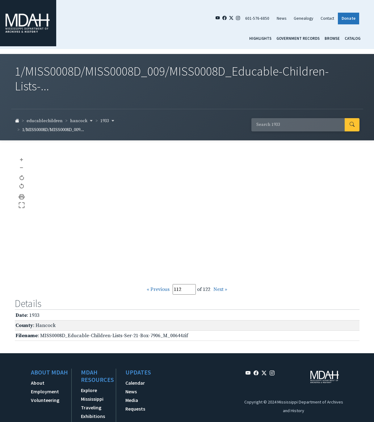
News (281, 18)
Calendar (135, 383)
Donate (348, 18)
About (37, 383)
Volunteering (45, 400)
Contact (327, 18)
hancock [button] (81, 121)
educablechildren (45, 121)
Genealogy (303, 18)
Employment (45, 391)
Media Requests (135, 404)
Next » (220, 289)
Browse (332, 38)
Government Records (298, 38)
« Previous (158, 289)
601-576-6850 (257, 18)
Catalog (352, 38)
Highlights (260, 38)
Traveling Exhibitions (93, 411)
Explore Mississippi (92, 394)
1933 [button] (107, 121)
